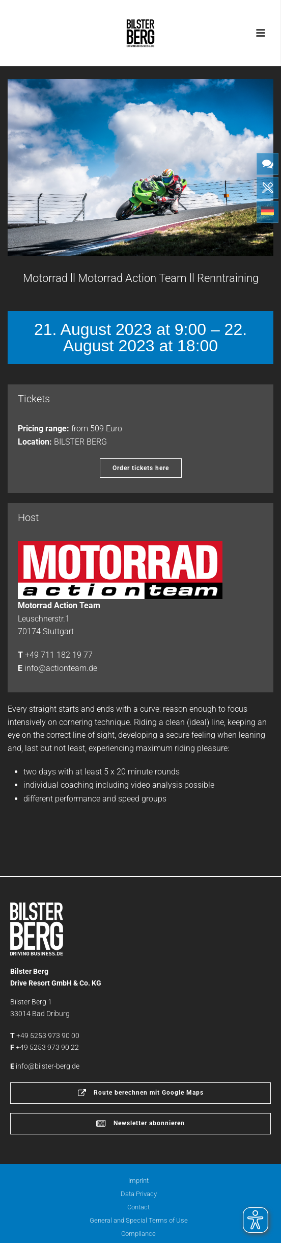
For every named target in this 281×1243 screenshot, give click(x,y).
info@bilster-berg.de (47, 1066)
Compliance (138, 1233)
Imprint (138, 1180)
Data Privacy (139, 1194)
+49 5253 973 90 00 (47, 1035)
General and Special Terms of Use (139, 1220)
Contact (138, 1207)
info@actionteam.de (60, 668)
